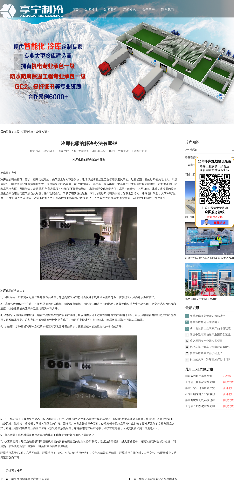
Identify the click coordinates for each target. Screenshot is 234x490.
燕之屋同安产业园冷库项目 (201, 299)
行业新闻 (191, 149)
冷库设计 (91, 9)
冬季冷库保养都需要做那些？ (207, 316)
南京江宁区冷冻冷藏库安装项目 (204, 388)
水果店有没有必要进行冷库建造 (158, 479)
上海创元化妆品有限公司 (200, 382)
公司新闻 (191, 165)
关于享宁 (148, 9)
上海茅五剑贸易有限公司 (200, 406)
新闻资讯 (129, 9)
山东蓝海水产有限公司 (198, 376)
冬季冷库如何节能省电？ (205, 322)
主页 (16, 131)
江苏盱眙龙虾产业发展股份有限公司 (207, 394)
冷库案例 (110, 9)
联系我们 (167, 9)
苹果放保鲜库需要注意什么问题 (30, 479)
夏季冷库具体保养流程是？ (206, 353)
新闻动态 (27, 131)
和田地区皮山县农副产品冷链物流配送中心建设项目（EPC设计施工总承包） (212, 328)
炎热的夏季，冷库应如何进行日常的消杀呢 (212, 359)
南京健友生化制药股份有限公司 (204, 400)
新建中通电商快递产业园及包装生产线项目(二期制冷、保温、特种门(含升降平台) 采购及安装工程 (209, 258)
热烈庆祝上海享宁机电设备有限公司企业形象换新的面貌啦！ (212, 347)
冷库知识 (41, 131)
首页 (75, 9)
